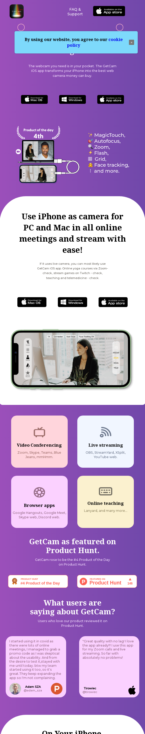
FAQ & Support (75, 11)
